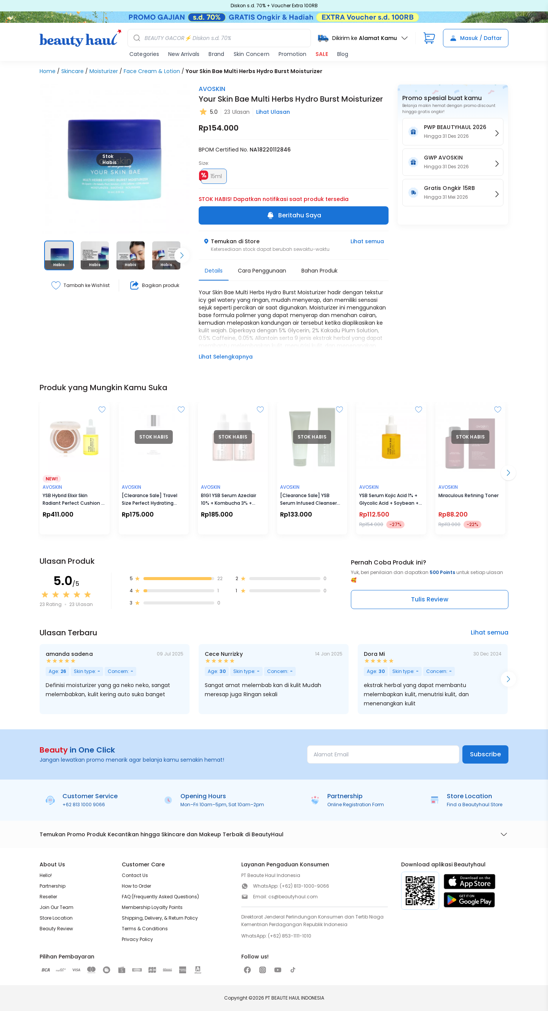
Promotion (292, 54)
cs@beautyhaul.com (293, 896)
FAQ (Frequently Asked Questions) (160, 896)
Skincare (72, 71)
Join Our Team (56, 907)
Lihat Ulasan (273, 112)
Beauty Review (56, 928)
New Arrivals (183, 54)
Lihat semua (367, 241)
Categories (144, 54)
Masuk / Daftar (475, 38)
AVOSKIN (212, 89)
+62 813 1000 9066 (83, 804)
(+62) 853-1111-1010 (289, 936)
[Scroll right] (182, 255)
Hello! (46, 875)
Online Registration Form (355, 804)
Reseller (48, 896)
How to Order (136, 886)
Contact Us (135, 875)
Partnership (52, 886)
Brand (216, 54)
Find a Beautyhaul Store (474, 804)
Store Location (56, 918)
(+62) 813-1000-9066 (304, 886)
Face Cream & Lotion (152, 71)
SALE (321, 54)
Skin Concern (251, 54)
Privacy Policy (137, 939)
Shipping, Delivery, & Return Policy (160, 918)
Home (48, 71)
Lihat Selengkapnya (226, 356)
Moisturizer (103, 71)
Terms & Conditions (145, 928)
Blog (342, 54)
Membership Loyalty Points (152, 907)
